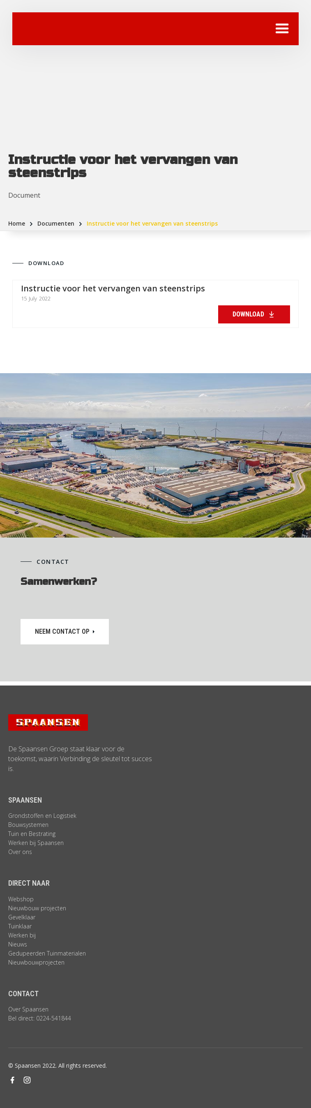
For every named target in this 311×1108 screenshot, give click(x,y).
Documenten (55, 223)
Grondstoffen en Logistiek (42, 815)
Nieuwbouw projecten (37, 908)
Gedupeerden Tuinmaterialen (47, 953)
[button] (282, 28)
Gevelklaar (21, 917)
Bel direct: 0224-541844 (39, 1018)
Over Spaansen (28, 1009)
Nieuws (17, 944)
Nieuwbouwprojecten (36, 962)
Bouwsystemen (28, 825)
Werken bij (22, 935)
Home (16, 223)
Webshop (21, 899)
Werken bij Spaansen (36, 843)
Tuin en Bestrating (31, 834)
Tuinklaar (20, 926)
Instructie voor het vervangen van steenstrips (152, 223)
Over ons (20, 852)
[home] (71, 28)
